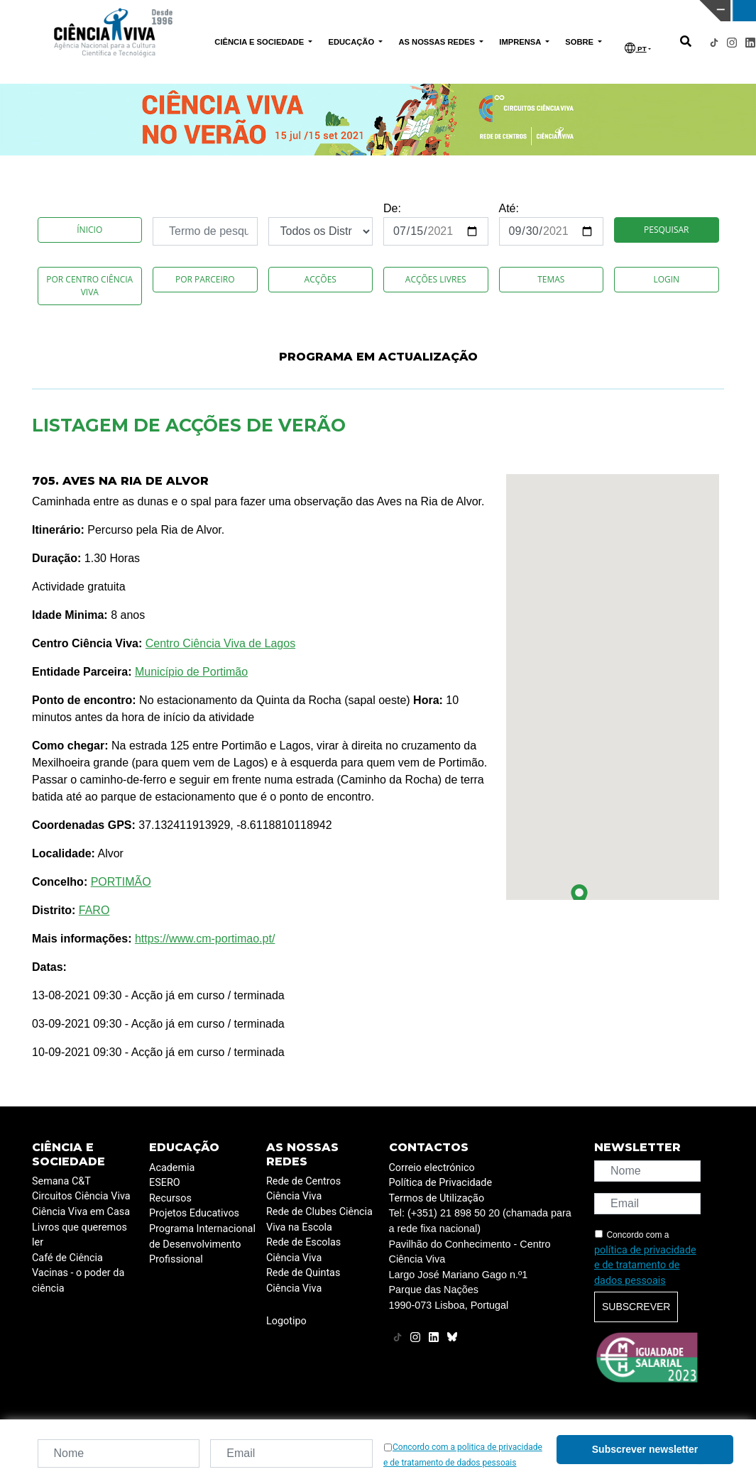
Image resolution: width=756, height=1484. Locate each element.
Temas (550, 279)
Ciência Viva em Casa (81, 1212)
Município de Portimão (191, 672)
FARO (94, 910)
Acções (320, 279)
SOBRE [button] (580, 42)
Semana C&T (61, 1181)
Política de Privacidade (441, 1183)
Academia (172, 1168)
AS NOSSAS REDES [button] (437, 42)
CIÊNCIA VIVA (502, 11)
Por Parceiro (205, 279)
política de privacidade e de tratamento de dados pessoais (645, 1265)
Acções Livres (435, 279)
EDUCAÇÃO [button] (352, 42)
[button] (579, 895)
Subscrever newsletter (645, 1449)
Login (666, 279)
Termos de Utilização (437, 1198)
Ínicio (89, 230)
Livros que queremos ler (79, 1235)
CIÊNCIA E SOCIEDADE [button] (260, 42)
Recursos (170, 1198)
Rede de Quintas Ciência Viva (303, 1281)
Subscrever (636, 1306)
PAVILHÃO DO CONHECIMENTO (331, 9)
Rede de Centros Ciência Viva (303, 1189)
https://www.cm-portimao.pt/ (205, 939)
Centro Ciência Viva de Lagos (220, 643)
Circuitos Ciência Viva (81, 1196)
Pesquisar (666, 230)
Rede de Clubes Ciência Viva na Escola (319, 1219)
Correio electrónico (432, 1168)
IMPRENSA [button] (521, 42)
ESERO (164, 1183)
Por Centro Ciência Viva (89, 285)
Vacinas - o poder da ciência (78, 1281)
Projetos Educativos (194, 1213)
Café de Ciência (67, 1258)
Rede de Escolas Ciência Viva (303, 1250)
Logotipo (286, 1321)
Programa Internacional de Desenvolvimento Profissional (202, 1244)
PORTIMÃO (121, 882)
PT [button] (635, 48)
